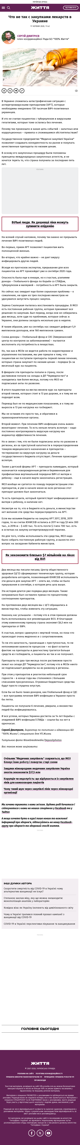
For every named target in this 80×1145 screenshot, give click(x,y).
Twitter (5, 812)
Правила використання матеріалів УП (24, 1077)
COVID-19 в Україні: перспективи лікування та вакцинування (40, 923)
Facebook (60, 808)
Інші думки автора (18, 883)
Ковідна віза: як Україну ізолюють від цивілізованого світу (38, 907)
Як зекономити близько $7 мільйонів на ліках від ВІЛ (40, 557)
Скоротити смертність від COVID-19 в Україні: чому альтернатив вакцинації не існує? (33, 890)
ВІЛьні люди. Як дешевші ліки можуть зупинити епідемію (40, 224)
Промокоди (40, 1080)
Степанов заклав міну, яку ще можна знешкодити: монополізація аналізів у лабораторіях (33, 900)
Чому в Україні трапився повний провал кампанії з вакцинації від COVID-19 (34, 916)
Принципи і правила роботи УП (59, 1077)
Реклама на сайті (25, 1074)
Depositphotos (53, 740)
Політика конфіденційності (49, 1074)
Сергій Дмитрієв (28, 36)
